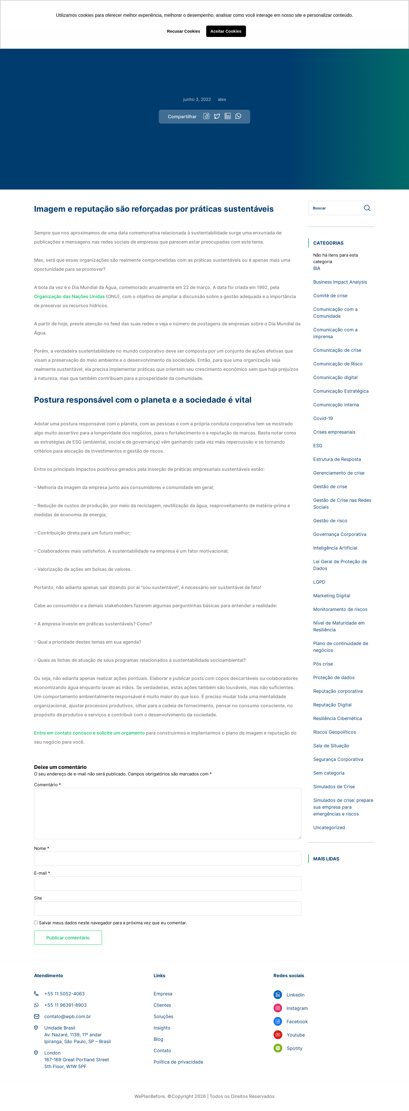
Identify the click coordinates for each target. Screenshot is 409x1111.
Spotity (294, 1048)
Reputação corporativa (338, 691)
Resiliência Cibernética (337, 718)
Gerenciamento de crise (338, 473)
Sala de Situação (331, 745)
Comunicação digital (335, 377)
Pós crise (323, 664)
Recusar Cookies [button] (183, 31)
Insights (162, 1028)
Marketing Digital (331, 595)
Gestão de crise (330, 486)
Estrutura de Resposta (337, 459)
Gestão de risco (330, 520)
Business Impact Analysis (340, 282)
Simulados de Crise (334, 786)
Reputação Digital (332, 705)
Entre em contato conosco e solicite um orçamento (89, 733)
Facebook (297, 1021)
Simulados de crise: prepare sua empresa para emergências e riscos (343, 807)
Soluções (163, 1016)
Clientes (162, 1005)
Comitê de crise (330, 295)
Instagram (297, 1008)
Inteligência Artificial (335, 548)
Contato (162, 1050)
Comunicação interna (336, 404)
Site (38, 898)
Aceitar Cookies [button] (225, 31)
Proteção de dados (333, 677)
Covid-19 (323, 418)
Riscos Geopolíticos (334, 732)
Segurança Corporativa (338, 759)
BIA (316, 268)
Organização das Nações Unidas (70, 296)
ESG (317, 445)
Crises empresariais (334, 432)
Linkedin (295, 995)
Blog (158, 1039)
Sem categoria (329, 773)
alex (222, 99)
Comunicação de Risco (338, 364)
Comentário (47, 784)
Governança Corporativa (339, 534)
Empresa (163, 993)
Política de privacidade (178, 1062)
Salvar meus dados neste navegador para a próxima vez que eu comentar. (113, 922)
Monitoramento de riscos (340, 609)
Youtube (296, 1035)
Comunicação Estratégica (341, 391)
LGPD (319, 582)
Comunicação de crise (337, 350)
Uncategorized (329, 827)
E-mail (42, 873)
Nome (41, 848)
